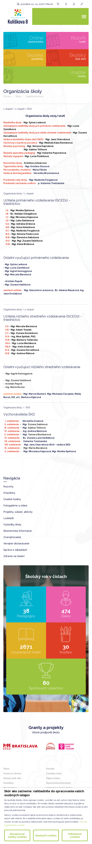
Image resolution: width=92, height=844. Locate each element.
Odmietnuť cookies (75, 835)
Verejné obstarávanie (16, 543)
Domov (7, 96)
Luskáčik (8, 518)
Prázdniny (9, 492)
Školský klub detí (12, 778)
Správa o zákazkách (15, 549)
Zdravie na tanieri (14, 556)
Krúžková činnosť (12, 773)
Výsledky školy (12, 524)
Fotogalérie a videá (15, 505)
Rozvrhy (8, 486)
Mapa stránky (53, 778)
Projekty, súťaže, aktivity (18, 511)
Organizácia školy (34, 96)
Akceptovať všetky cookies (17, 835)
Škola (18, 96)
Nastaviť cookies (46, 835)
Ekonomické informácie (17, 530)
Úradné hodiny (12, 499)
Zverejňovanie (12, 537)
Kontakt (50, 768)
